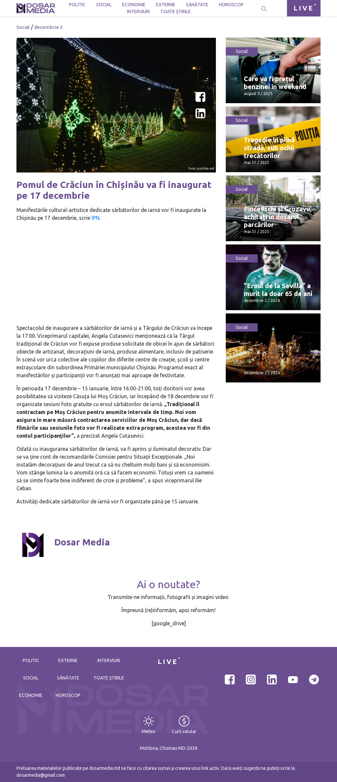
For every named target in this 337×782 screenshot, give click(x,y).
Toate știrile (175, 11)
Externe (165, 4)
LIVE (304, 8)
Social (104, 4)
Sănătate (197, 4)
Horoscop (231, 4)
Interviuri (138, 11)
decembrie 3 (48, 27)
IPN (95, 218)
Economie (133, 4)
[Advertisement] (116, 273)
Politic (77, 4)
